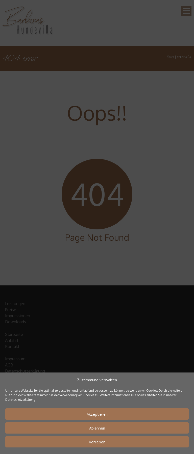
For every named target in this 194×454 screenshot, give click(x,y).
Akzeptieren (97, 414)
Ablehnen (97, 428)
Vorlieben (97, 441)
